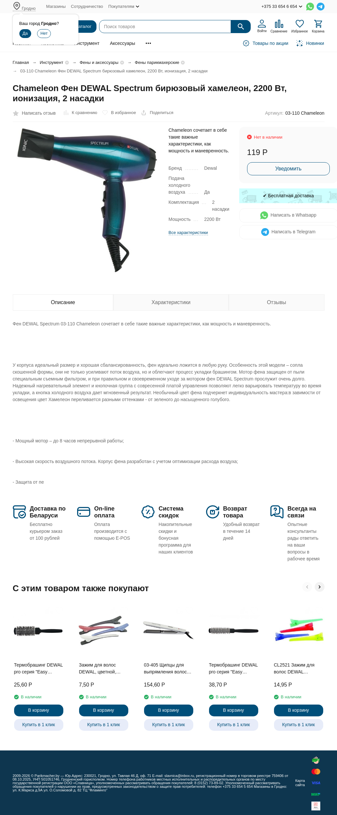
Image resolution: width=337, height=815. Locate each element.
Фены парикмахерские (157, 62)
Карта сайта (300, 783)
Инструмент (86, 43)
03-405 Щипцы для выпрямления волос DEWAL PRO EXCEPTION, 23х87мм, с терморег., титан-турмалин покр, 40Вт (168, 668)
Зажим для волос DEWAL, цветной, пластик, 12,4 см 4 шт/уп (102, 668)
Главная (21, 62)
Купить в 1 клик (38, 724)
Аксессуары (122, 43)
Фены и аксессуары (99, 62)
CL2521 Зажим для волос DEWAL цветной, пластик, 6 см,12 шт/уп (295, 668)
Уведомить (288, 168)
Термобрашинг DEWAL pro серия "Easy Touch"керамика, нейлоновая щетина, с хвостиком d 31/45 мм (38, 668)
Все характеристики (188, 232)
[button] (307, 587)
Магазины (56, 6)
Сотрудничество (87, 6)
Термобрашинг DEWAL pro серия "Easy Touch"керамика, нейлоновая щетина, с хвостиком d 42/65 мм (233, 668)
